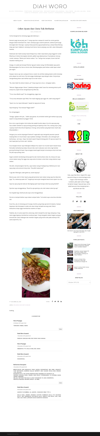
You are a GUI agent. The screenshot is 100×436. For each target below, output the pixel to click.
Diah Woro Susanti (23, 333)
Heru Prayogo (17, 321)
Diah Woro (50, 6)
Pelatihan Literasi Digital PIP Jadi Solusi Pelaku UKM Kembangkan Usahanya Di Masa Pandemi (81, 252)
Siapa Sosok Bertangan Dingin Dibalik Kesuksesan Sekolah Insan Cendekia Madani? (82, 245)
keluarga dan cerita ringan (22, 305)
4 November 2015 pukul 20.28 (20, 367)
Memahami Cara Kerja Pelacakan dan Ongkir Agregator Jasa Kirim (79, 231)
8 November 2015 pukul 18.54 (24, 356)
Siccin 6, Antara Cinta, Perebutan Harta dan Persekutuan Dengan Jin (80, 260)
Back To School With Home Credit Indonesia (81, 267)
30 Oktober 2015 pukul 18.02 (19, 323)
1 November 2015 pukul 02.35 (24, 336)
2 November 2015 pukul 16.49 (24, 346)
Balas (60, 329)
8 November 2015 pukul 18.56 (24, 389)
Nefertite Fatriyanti (19, 364)
